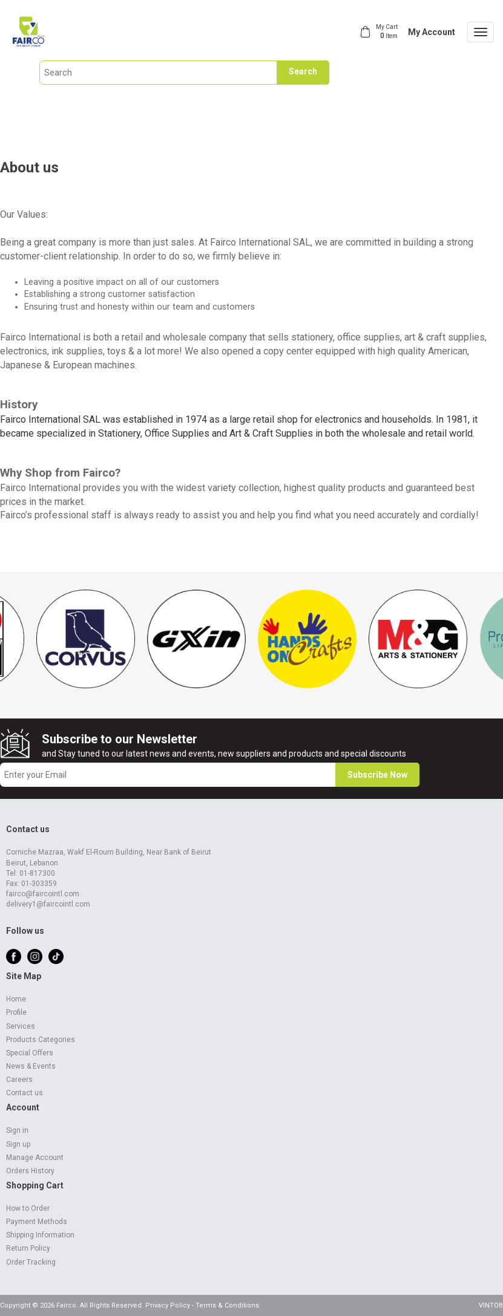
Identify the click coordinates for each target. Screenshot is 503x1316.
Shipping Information (40, 1235)
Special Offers (29, 1053)
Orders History (30, 1171)
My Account (431, 32)
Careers (19, 1079)
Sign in (17, 1130)
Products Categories (40, 1039)
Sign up (18, 1144)
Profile (16, 1012)
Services (20, 1026)
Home (16, 999)
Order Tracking (31, 1262)
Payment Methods (36, 1221)
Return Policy (28, 1248)
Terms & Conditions (227, 1305)
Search (303, 71)
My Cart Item (387, 31)
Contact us (24, 1093)
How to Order (28, 1208)
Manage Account (35, 1157)
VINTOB (491, 1305)
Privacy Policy (167, 1305)
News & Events (31, 1066)
